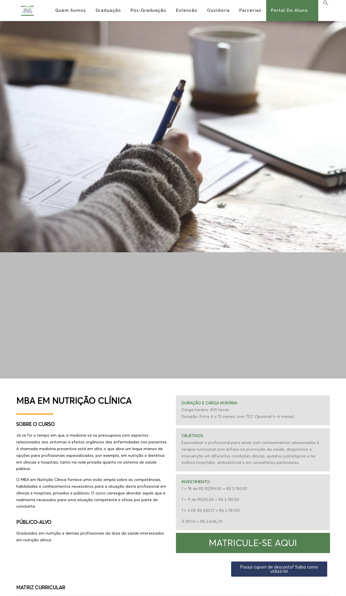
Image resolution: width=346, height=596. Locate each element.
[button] (253, 543)
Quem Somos (70, 10)
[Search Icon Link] (323, 3)
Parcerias (250, 10)
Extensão (187, 10)
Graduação (108, 10)
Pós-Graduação (148, 10)
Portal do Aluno (289, 10)
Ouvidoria (218, 10)
